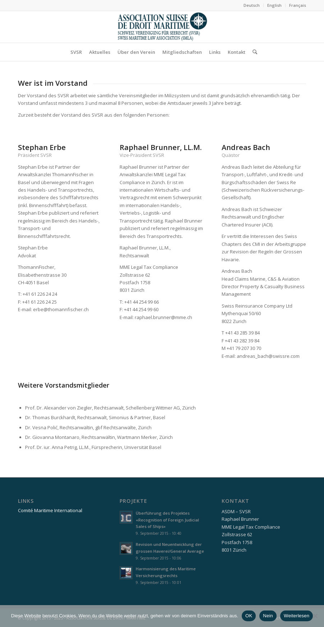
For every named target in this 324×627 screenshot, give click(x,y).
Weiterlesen (296, 615)
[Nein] (315, 615)
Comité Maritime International (50, 510)
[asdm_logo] (162, 27)
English (274, 5)
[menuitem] (252, 5)
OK (248, 615)
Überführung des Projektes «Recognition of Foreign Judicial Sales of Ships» (167, 519)
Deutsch (252, 5)
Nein (268, 615)
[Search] (253, 52)
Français (297, 5)
